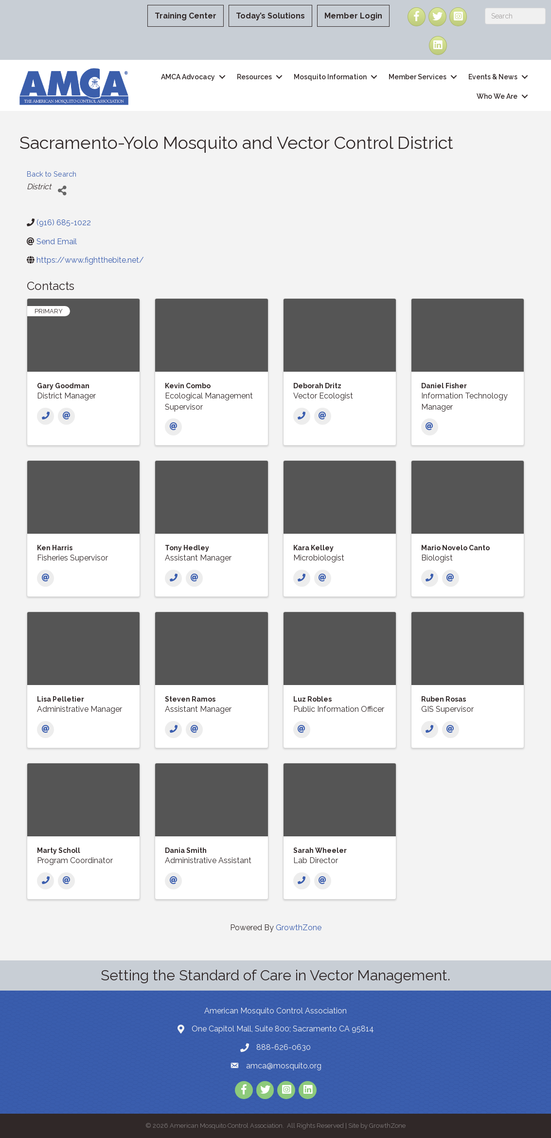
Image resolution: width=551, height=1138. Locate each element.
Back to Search (51, 174)
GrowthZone (298, 927)
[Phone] (45, 416)
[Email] (66, 416)
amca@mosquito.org (283, 1065)
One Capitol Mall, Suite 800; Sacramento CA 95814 (283, 1028)
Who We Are (497, 96)
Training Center (185, 15)
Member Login (353, 15)
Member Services (417, 77)
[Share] (62, 190)
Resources (254, 77)
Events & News (492, 77)
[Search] (515, 16)
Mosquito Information (330, 77)
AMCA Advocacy (188, 77)
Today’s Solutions (270, 15)
